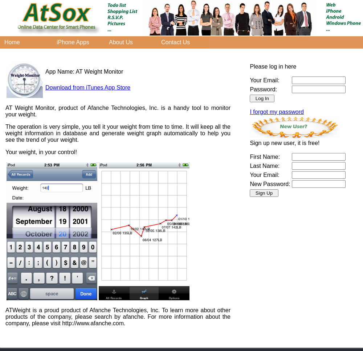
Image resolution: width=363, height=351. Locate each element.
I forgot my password (277, 112)
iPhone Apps (73, 42)
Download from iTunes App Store (87, 87)
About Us (121, 42)
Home (12, 42)
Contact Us (175, 42)
